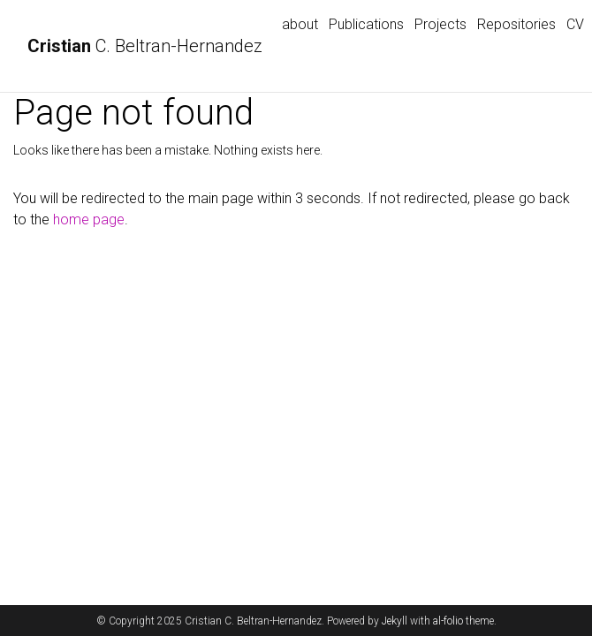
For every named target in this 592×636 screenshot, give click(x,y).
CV (575, 24)
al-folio (448, 621)
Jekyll (394, 621)
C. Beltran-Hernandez (144, 46)
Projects (440, 24)
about (300, 24)
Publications (366, 24)
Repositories (516, 24)
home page (89, 219)
